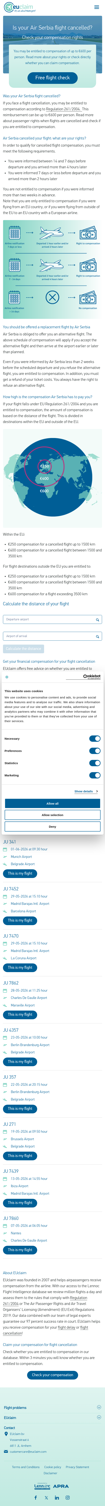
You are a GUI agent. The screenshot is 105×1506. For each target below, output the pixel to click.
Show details (84, 791)
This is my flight (20, 874)
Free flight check (52, 78)
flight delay (66, 1328)
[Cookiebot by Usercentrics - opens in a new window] (83, 677)
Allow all (52, 803)
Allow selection (52, 815)
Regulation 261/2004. (64, 109)
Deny (52, 826)
